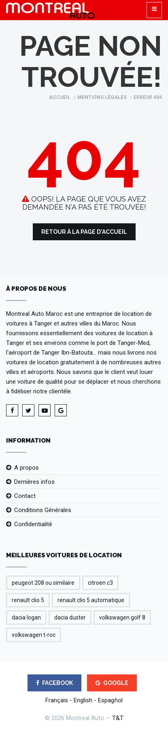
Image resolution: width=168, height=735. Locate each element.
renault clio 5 (28, 600)
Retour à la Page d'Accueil (84, 232)
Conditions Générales (42, 510)
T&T (117, 718)
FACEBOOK (54, 683)
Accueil (59, 97)
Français (56, 700)
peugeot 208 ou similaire (43, 583)
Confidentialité (33, 524)
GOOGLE (112, 683)
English (83, 700)
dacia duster (70, 617)
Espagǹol (110, 700)
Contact (25, 496)
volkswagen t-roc (33, 635)
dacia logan (26, 617)
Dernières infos (34, 481)
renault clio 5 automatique (90, 600)
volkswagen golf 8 (122, 617)
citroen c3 (100, 583)
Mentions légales (102, 97)
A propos (26, 467)
